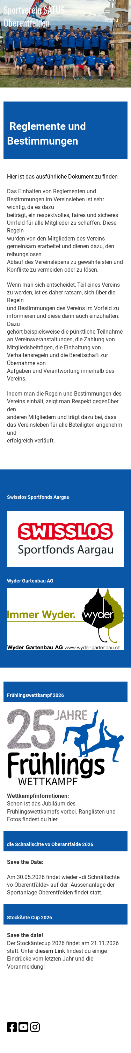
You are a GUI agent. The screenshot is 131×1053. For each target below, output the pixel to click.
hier (52, 819)
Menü (111, 16)
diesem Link (50, 951)
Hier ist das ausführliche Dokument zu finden (62, 176)
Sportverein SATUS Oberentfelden (34, 16)
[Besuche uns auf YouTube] (23, 1027)
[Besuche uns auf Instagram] (35, 1027)
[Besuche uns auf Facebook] (12, 1027)
